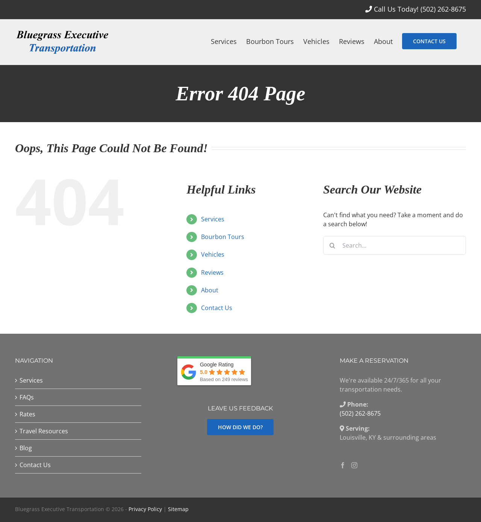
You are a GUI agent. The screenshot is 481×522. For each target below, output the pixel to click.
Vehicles (212, 254)
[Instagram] (354, 465)
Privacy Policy (145, 509)
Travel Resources (44, 431)
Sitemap (178, 509)
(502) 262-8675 (443, 9)
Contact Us (216, 308)
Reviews (212, 272)
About (209, 290)
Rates (27, 414)
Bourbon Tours (222, 237)
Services (212, 219)
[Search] (332, 245)
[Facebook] (343, 465)
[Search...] (394, 245)
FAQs (27, 397)
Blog (26, 448)
